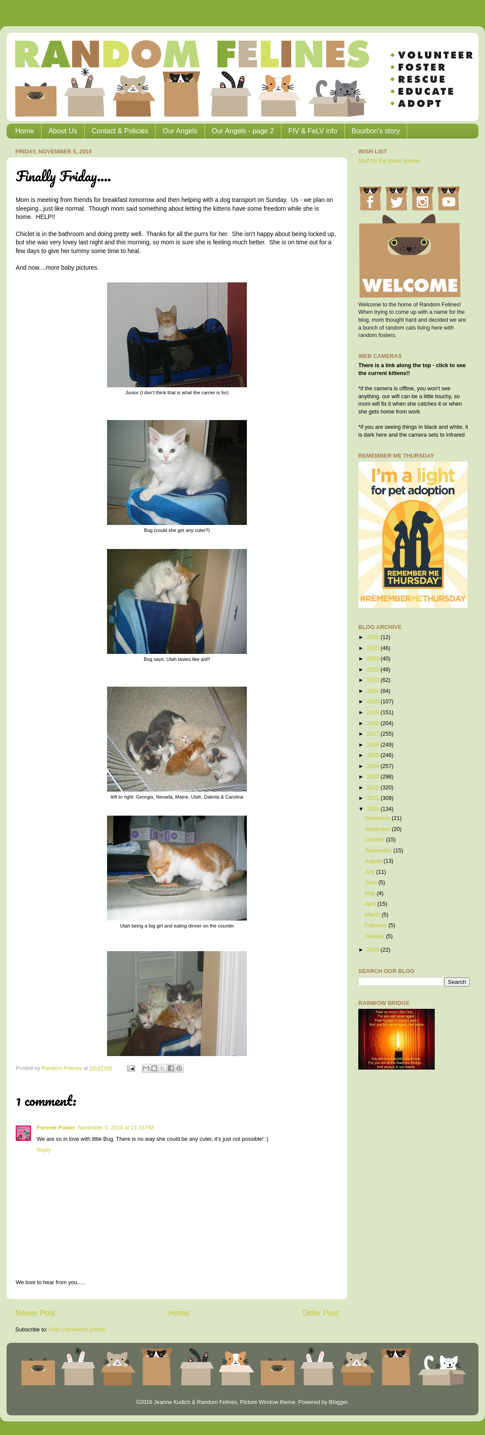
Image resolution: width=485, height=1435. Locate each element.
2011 (374, 798)
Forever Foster (56, 1128)
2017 (374, 734)
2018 (374, 723)
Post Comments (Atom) (77, 1330)
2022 (374, 680)
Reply (44, 1150)
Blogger (338, 1402)
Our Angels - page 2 (243, 131)
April (371, 904)
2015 (374, 755)
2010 (374, 809)
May (371, 893)
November (378, 829)
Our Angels (180, 131)
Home (24, 131)
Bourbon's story (376, 131)
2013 (374, 777)
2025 (374, 648)
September (379, 851)
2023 (374, 670)
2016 (374, 745)
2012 (374, 788)
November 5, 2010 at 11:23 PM (115, 1128)
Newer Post (35, 1313)
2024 (374, 659)
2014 (374, 766)
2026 (374, 637)
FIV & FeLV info (312, 131)
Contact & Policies (120, 131)
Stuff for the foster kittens (388, 161)
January (375, 936)
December (378, 818)
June (371, 882)
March (373, 915)
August (374, 861)
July (370, 872)
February (376, 925)
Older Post (320, 1313)
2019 (374, 712)
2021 (374, 691)
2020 (374, 701)
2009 (374, 950)
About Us (62, 131)
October (375, 840)
